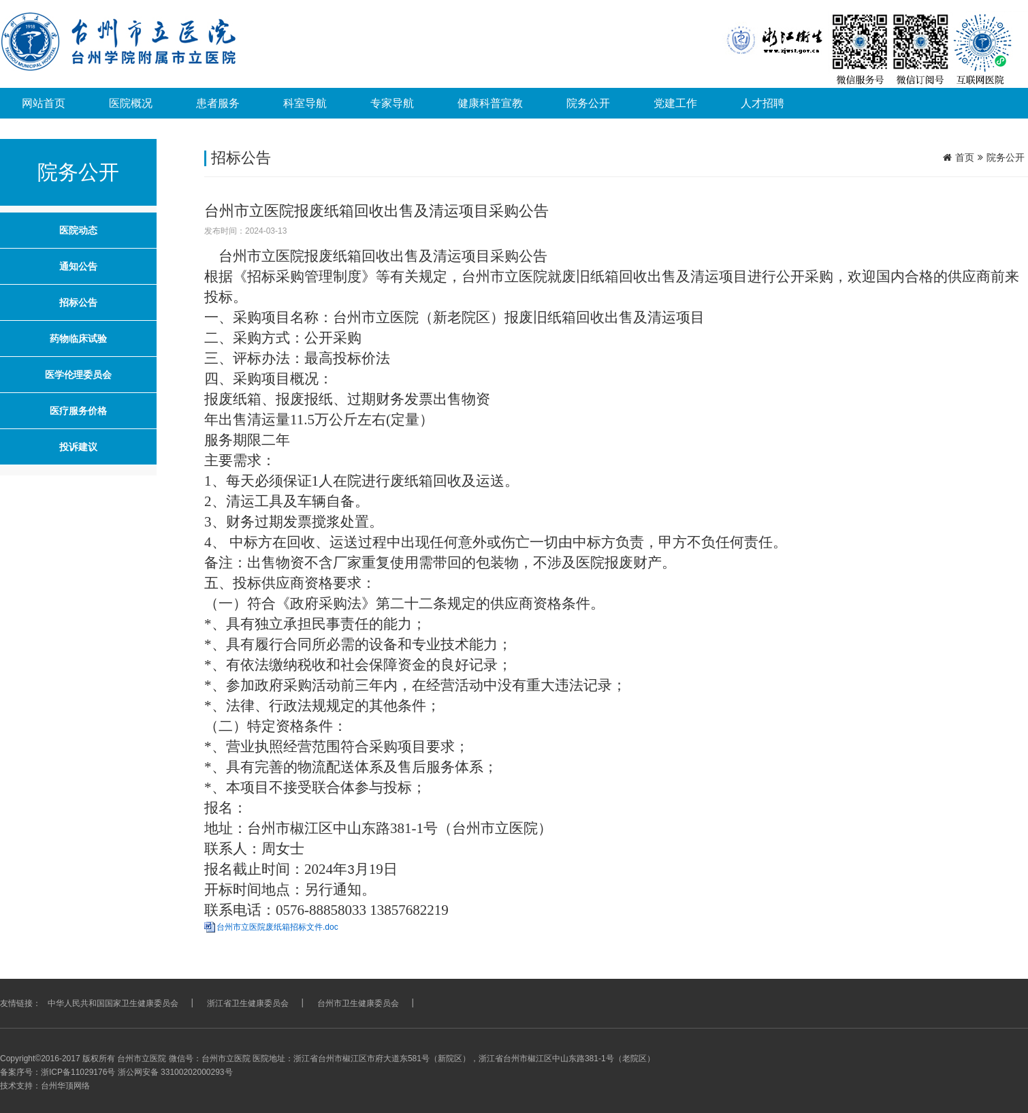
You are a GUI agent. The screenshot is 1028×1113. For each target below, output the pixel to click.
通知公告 (78, 266)
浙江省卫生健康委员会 (248, 1003)
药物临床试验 (78, 338)
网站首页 (43, 103)
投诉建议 (78, 446)
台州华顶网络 (65, 1086)
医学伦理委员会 (78, 374)
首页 (964, 157)
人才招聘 (762, 103)
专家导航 (392, 103)
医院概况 (130, 103)
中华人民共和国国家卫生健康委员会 (113, 1003)
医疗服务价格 (78, 410)
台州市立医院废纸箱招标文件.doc (277, 927)
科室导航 (305, 103)
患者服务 (218, 103)
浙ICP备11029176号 (78, 1072)
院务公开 (588, 103)
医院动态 (78, 230)
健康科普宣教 (490, 103)
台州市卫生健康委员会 (358, 1003)
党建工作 (675, 103)
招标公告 (78, 302)
